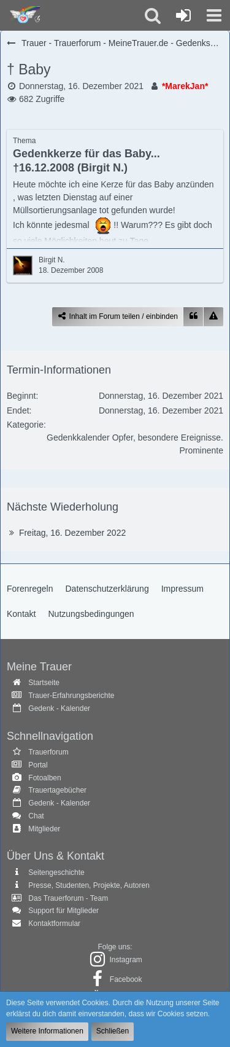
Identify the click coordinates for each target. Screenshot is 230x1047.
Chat (36, 816)
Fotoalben (44, 778)
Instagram (125, 959)
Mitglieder (44, 829)
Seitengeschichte (56, 872)
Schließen (112, 1031)
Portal (37, 765)
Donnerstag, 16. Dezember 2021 (81, 86)
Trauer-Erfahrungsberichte (71, 695)
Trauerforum (48, 752)
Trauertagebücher (57, 790)
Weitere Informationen (47, 1031)
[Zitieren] (193, 316)
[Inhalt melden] (213, 316)
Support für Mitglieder (63, 910)
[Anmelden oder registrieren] (183, 15)
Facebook (126, 979)
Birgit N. (52, 260)
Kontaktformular (54, 923)
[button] (214, 15)
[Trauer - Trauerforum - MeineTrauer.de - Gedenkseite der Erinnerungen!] (23, 15)
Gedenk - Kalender (59, 708)
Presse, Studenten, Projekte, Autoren (88, 885)
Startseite (43, 682)
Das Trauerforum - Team (68, 898)
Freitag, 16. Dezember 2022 (72, 533)
